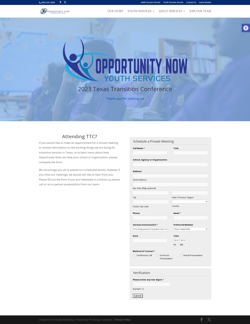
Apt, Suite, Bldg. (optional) (144, 188)
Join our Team (200, 11)
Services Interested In (145, 224)
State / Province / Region (183, 197)
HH (174, 244)
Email (177, 213)
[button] (246, 28)
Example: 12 (138, 289)
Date (135, 235)
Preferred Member (183, 224)
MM (181, 244)
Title (176, 148)
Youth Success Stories (173, 2)
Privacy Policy (123, 319)
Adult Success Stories (150, 2)
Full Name (139, 148)
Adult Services (170, 11)
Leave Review (205, 2)
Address (137, 171)
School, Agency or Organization (150, 159)
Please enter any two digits (148, 279)
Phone (136, 213)
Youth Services (139, 11)
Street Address (140, 179)
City (134, 197)
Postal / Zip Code (140, 206)
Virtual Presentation (192, 255)
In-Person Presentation (166, 257)
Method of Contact (144, 251)
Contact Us (191, 2)
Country (175, 206)
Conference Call (144, 255)
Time (176, 235)
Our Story (115, 11)
